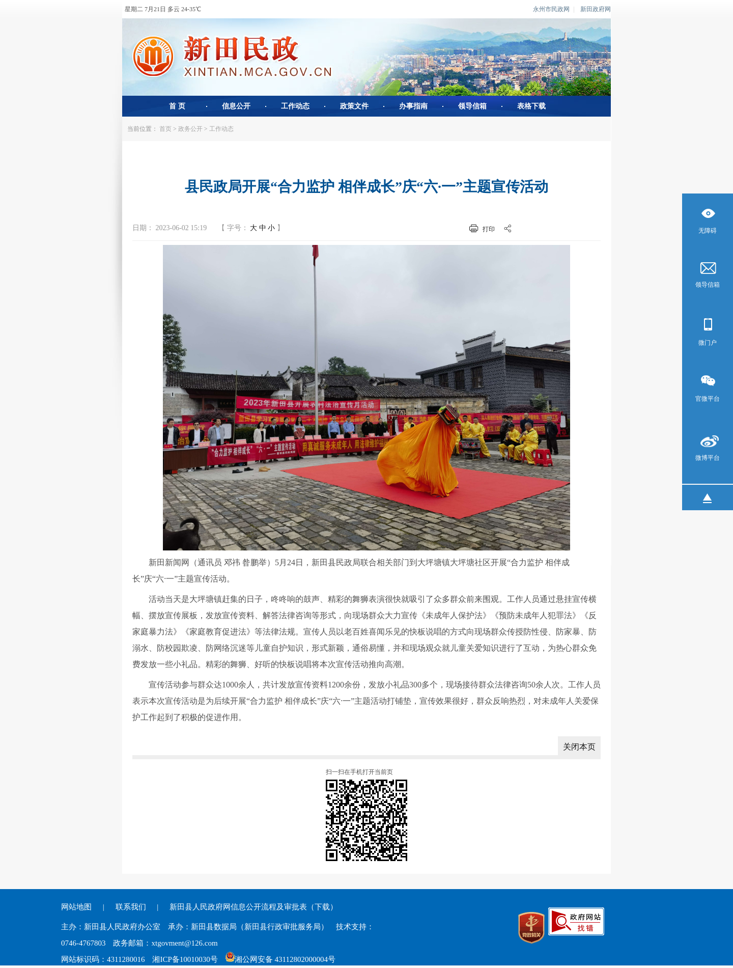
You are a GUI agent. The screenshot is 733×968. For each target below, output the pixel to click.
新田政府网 (595, 9)
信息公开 (236, 106)
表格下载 (531, 106)
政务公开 (190, 128)
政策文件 (354, 106)
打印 (489, 229)
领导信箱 (472, 106)
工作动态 (295, 106)
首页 (165, 128)
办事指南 (413, 106)
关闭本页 (579, 746)
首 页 (177, 106)
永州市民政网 (551, 9)
